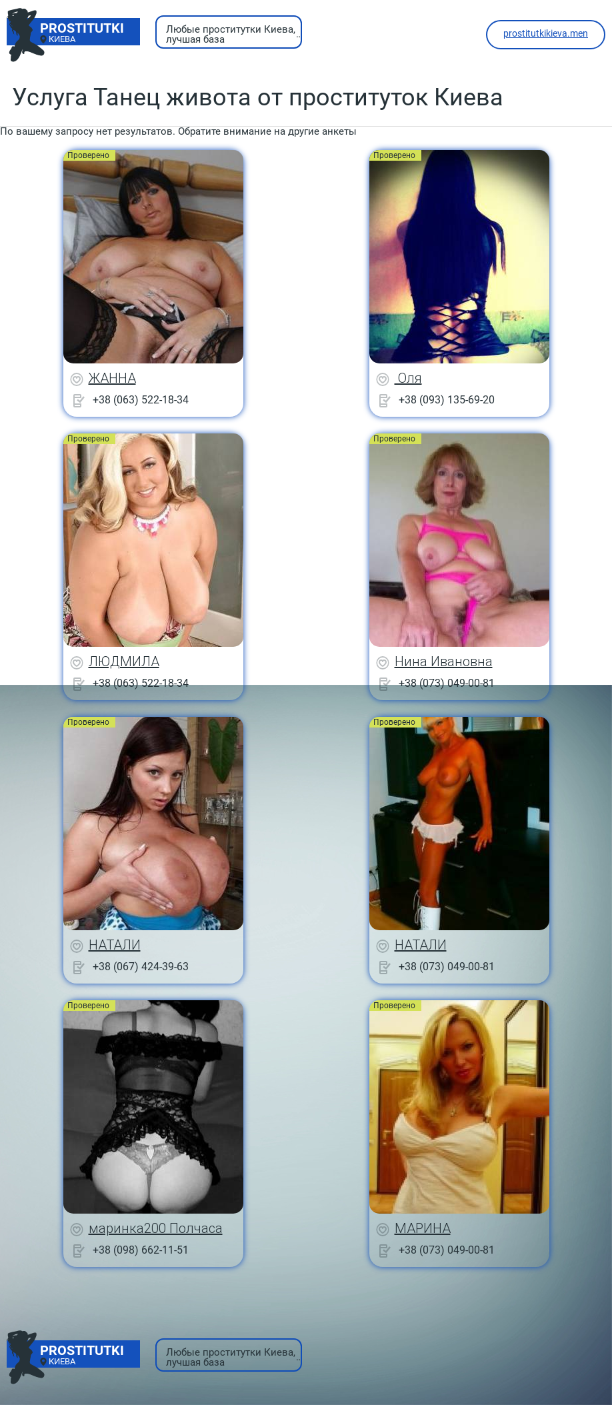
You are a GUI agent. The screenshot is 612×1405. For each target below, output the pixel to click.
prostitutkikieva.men (545, 33)
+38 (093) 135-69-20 (447, 399)
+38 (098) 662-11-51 (141, 1250)
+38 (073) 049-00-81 (447, 683)
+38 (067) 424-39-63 (141, 966)
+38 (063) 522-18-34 (141, 399)
